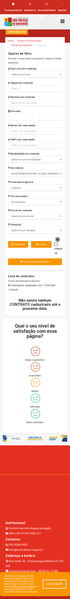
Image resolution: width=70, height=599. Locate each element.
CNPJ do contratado (21, 139)
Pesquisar (18, 244)
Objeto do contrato (20, 82)
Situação (14, 224)
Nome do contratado (21, 125)
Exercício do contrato (22, 68)
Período (14, 111)
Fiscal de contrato (20, 210)
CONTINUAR (54, 584)
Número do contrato (21, 97)
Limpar (41, 244)
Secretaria (15, 167)
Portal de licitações (21, 45)
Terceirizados (18, 196)
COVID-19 (58, 251)
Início (11, 40)
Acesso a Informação (30, 40)
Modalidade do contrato (23, 153)
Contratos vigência (20, 182)
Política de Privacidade (23, 586)
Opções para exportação (35, 261)
